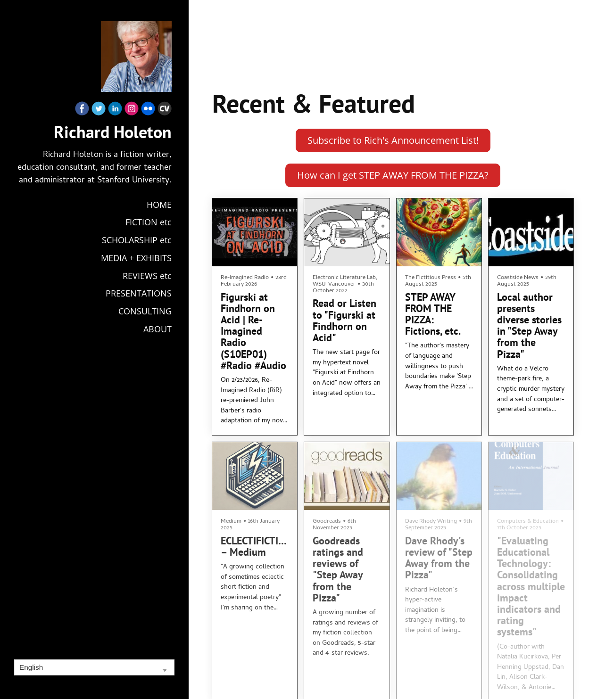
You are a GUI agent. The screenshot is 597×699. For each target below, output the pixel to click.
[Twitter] (98, 110)
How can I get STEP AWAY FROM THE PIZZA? (393, 175)
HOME (159, 204)
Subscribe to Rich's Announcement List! (393, 140)
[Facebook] (82, 110)
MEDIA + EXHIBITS (136, 257)
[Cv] (165, 110)
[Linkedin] (115, 110)
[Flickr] (148, 110)
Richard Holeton (113, 131)
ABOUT (157, 329)
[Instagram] (131, 110)
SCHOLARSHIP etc (137, 240)
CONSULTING (145, 311)
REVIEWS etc (147, 275)
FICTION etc (148, 222)
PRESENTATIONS (139, 293)
